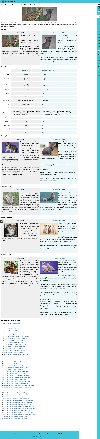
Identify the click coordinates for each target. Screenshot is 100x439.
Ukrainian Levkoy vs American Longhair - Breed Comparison (19, 406)
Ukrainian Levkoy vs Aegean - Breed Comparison (16, 394)
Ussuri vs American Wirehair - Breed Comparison (16, 365)
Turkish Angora (84, 40)
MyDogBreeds (61, 433)
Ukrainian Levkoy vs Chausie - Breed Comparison (16, 398)
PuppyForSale (50, 433)
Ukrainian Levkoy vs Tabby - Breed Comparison (16, 371)
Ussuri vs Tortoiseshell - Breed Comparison (14, 332)
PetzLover (41, 433)
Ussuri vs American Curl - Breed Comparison (15, 356)
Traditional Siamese (85, 43)
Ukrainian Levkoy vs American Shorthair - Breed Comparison (19, 410)
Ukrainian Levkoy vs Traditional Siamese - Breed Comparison (19, 385)
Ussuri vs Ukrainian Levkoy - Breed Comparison (16, 344)
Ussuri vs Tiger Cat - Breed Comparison (14, 327)
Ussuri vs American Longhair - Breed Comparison (16, 360)
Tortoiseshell (83, 49)
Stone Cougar (83, 69)
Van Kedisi (82, 22)
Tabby (81, 63)
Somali (81, 75)
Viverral (82, 25)
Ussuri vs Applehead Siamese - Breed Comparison (16, 367)
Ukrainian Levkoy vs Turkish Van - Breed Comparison (17, 389)
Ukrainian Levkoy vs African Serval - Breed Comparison (18, 396)
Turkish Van (83, 37)
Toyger (81, 46)
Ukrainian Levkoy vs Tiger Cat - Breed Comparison (16, 375)
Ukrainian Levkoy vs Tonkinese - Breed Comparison (17, 377)
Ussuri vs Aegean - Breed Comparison (13, 348)
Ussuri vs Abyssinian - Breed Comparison (14, 346)
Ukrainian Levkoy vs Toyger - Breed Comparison (16, 383)
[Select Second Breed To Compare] (89, 10)
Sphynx (82, 72)
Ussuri (19, 32)
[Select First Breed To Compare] (89, 7)
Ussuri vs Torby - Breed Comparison (13, 330)
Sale (22, 32)
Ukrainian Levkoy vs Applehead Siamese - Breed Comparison (19, 414)
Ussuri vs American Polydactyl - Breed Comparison (16, 361)
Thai (81, 60)
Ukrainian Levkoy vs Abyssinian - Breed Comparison (17, 393)
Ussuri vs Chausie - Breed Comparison (13, 352)
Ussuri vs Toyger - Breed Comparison (13, 334)
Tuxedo (82, 34)
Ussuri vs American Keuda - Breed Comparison (15, 358)
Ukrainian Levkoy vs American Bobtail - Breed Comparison (18, 400)
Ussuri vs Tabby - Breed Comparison (13, 323)
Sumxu (82, 66)
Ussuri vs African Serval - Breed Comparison (15, 350)
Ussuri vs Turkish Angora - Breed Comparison (15, 338)
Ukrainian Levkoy (57, 32)
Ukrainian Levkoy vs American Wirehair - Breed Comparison (19, 412)
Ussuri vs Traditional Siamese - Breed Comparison (16, 336)
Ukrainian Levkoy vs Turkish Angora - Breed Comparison (18, 387)
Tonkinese (82, 54)
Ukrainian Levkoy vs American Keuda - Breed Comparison (18, 404)
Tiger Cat (82, 57)
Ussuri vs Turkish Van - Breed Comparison (14, 340)
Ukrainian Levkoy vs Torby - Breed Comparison (15, 379)
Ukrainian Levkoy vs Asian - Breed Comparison (15, 418)
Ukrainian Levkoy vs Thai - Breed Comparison (15, 373)
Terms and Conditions (30, 433)
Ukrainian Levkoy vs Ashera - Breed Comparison (16, 416)
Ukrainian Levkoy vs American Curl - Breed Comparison (18, 402)
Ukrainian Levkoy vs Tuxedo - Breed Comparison (16, 391)
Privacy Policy (17, 433)
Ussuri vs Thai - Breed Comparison (12, 325)
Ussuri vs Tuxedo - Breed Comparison (13, 342)
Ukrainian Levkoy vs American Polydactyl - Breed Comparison (19, 408)
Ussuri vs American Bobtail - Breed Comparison (16, 354)
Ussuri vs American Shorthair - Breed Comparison (16, 363)
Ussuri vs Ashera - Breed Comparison (13, 369)
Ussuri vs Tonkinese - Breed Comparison (14, 329)
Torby (81, 52)
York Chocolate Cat (85, 20)
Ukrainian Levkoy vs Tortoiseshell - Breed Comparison (17, 381)
